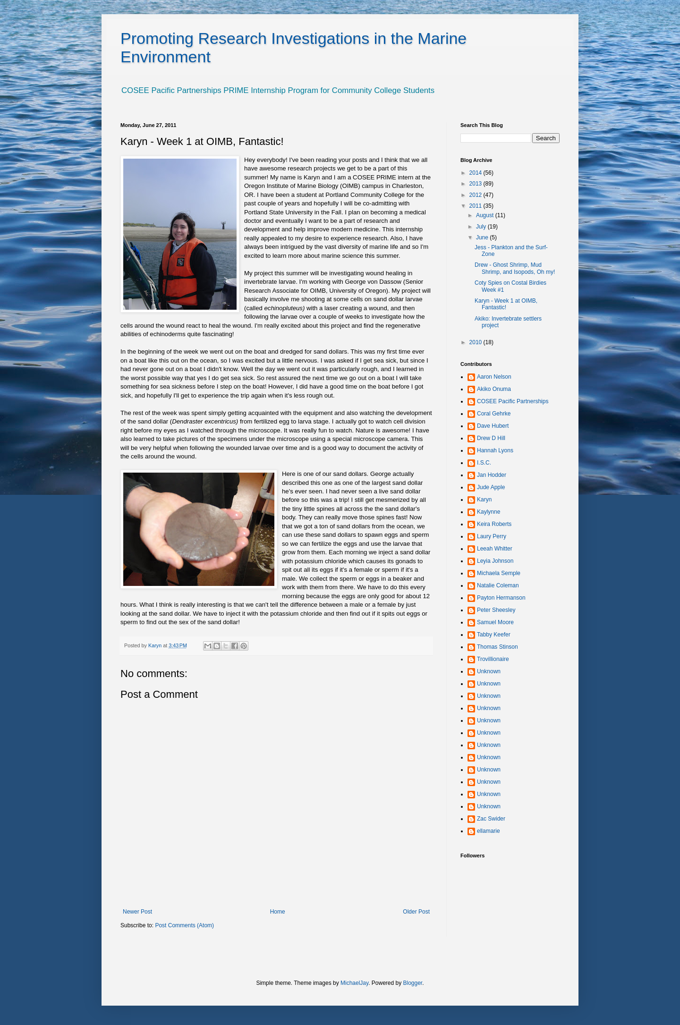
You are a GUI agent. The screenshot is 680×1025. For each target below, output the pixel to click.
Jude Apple (491, 487)
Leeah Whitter (494, 548)
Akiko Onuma (494, 389)
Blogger (413, 983)
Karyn (484, 499)
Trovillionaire (493, 659)
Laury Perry (491, 536)
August (485, 215)
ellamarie (488, 831)
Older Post (416, 911)
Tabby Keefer (493, 634)
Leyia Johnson (495, 561)
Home (277, 911)
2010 (476, 342)
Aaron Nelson (494, 376)
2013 (476, 183)
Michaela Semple (498, 573)
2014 (476, 172)
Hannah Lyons (495, 450)
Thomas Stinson (497, 647)
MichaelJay (354, 983)
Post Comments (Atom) (184, 925)
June (483, 237)
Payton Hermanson (501, 597)
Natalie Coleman (498, 585)
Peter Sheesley (496, 610)
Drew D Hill (491, 438)
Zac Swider (491, 818)
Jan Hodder (491, 475)
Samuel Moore (495, 622)
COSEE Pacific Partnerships (512, 401)
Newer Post (137, 911)
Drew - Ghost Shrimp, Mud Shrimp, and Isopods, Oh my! (515, 268)
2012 (476, 195)
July (482, 226)
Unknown (489, 671)
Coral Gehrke (493, 413)
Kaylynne (488, 511)
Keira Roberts (494, 524)
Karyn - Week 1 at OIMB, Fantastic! (506, 304)
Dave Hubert (493, 426)
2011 (476, 206)
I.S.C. (484, 462)
